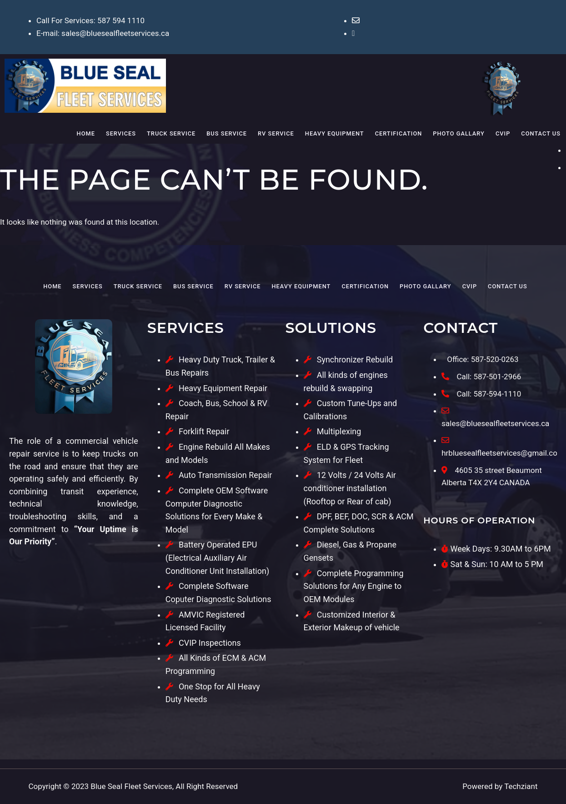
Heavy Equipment (334, 133)
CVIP (503, 133)
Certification (398, 133)
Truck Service (171, 133)
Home (86, 133)
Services (121, 133)
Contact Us (541, 133)
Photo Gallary (459, 133)
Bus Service (226, 133)
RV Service (276, 133)
